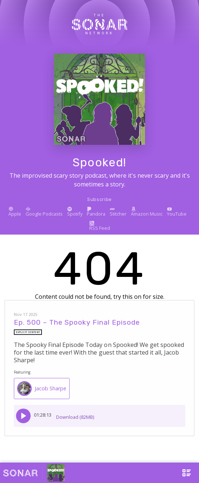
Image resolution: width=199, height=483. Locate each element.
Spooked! (99, 162)
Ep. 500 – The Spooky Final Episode (77, 322)
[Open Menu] (181, 473)
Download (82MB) (75, 414)
